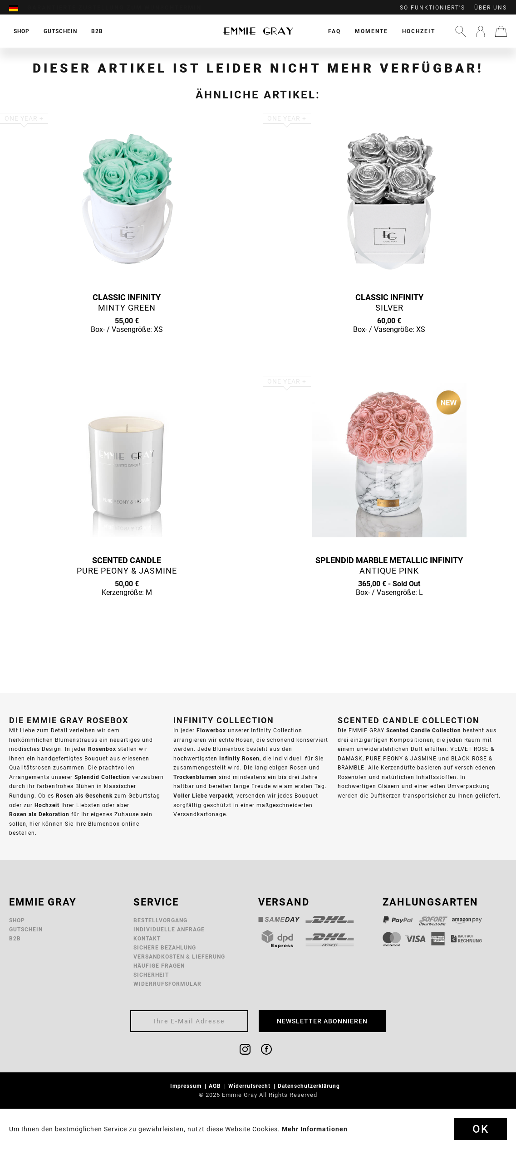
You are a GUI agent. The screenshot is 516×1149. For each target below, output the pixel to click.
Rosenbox (102, 748)
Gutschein (26, 929)
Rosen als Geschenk (84, 795)
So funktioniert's (432, 8)
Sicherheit (151, 974)
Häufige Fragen (159, 965)
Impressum (186, 1085)
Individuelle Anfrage (169, 929)
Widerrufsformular (167, 983)
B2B (15, 938)
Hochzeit (418, 31)
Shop (17, 920)
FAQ (334, 31)
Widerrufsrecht (250, 1085)
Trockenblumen (195, 777)
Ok (480, 1129)
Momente (371, 31)
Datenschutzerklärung (310, 1085)
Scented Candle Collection (423, 730)
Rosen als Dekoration (39, 814)
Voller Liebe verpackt (203, 795)
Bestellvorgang (160, 920)
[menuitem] (18, 7)
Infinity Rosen (239, 758)
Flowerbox (211, 730)
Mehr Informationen (315, 1129)
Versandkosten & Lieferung (179, 956)
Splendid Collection (102, 777)
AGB (216, 1085)
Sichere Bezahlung (164, 947)
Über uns (490, 8)
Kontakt (147, 938)
